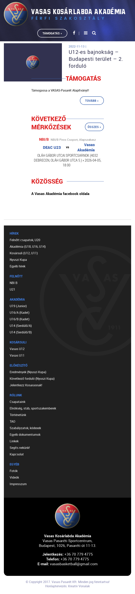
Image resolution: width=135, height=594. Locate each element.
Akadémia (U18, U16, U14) (28, 246)
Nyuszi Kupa (18, 260)
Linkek (14, 441)
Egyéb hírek (17, 266)
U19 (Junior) (18, 306)
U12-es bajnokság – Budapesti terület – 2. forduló (96, 58)
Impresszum (18, 484)
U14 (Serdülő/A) (21, 326)
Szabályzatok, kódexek (25, 428)
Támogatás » (52, 33)
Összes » (94, 127)
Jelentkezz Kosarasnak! (26, 385)
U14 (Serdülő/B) (21, 332)
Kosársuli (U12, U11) (24, 253)
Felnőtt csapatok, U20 (25, 240)
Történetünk (18, 415)
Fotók (14, 471)
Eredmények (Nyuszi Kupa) (28, 372)
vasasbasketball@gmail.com (74, 563)
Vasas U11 (17, 355)
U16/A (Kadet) (19, 312)
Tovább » (92, 101)
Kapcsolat (17, 454)
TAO (12, 421)
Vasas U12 (17, 349)
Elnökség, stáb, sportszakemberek (33, 408)
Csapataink (17, 402)
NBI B (13, 283)
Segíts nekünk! (20, 448)
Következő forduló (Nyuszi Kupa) (32, 378)
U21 (12, 289)
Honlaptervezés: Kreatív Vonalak (67, 586)
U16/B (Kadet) (19, 319)
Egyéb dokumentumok (25, 434)
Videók (14, 477)
